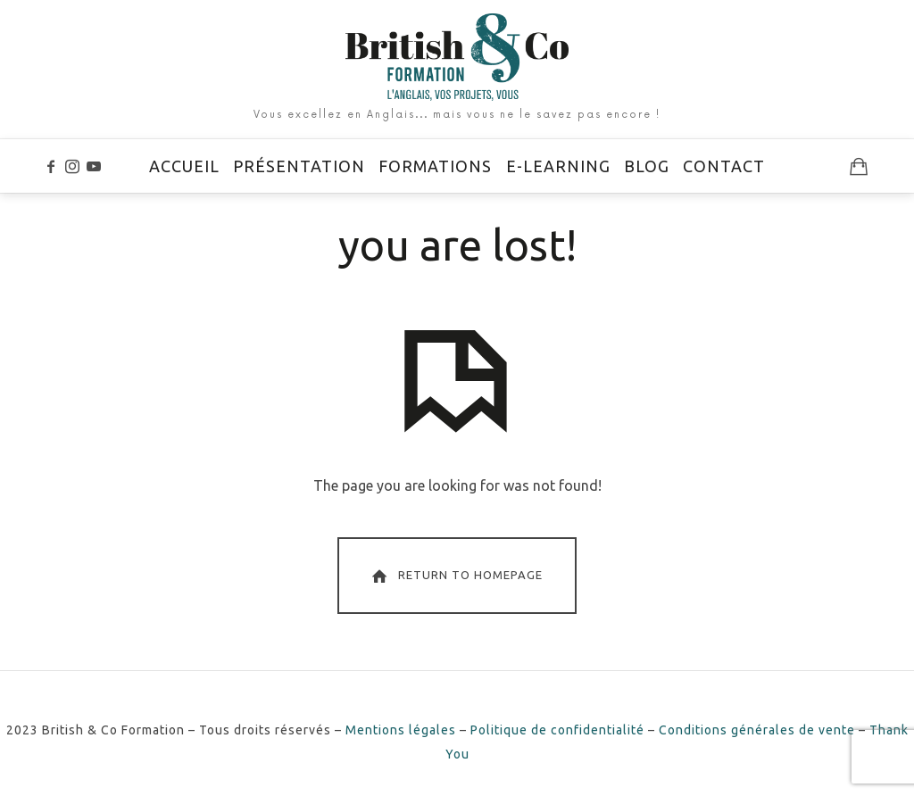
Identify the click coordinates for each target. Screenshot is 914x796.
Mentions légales (400, 730)
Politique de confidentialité (557, 730)
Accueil (184, 166)
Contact (724, 166)
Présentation (299, 166)
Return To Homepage (456, 576)
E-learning (558, 166)
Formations (435, 166)
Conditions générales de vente (757, 730)
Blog (646, 166)
